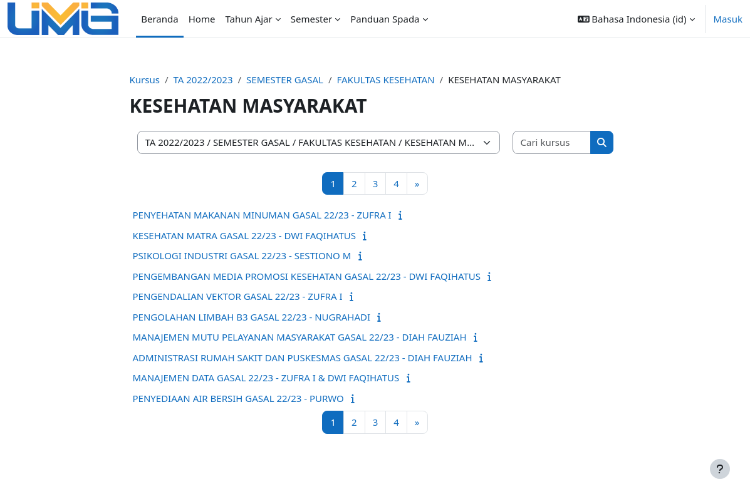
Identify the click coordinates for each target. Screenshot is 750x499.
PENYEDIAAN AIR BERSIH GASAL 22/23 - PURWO (238, 398)
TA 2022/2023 (202, 79)
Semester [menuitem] (311, 19)
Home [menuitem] (202, 19)
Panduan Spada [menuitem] (384, 19)
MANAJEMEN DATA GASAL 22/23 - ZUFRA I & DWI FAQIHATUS (266, 377)
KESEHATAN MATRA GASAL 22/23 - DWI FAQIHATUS (244, 235)
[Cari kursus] (552, 142)
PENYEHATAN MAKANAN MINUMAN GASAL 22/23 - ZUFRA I (262, 214)
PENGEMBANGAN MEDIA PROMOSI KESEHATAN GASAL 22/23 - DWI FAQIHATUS (307, 276)
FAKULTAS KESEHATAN (386, 79)
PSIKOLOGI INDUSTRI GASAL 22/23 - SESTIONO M (242, 255)
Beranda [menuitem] (159, 19)
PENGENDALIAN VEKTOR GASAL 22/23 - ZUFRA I (238, 296)
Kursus (145, 79)
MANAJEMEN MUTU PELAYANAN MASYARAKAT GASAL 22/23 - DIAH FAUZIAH (300, 337)
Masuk (728, 19)
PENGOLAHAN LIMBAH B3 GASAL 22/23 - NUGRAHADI (252, 317)
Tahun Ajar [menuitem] (248, 19)
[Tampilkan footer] (720, 469)
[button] (636, 19)
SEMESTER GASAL (284, 79)
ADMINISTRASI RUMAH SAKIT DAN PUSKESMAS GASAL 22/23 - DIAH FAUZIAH (302, 357)
